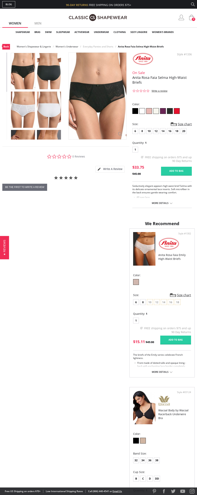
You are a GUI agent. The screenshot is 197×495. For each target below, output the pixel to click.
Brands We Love (129, 438)
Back (6, 46)
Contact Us (75, 456)
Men (38, 23)
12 (156, 131)
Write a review (159, 90)
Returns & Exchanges (82, 450)
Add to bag (176, 171)
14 (162, 131)
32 (105, 305)
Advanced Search (80, 425)
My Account (76, 431)
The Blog (124, 444)
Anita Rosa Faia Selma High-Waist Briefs (141, 46)
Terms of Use (32, 477)
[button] (4, 247)
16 (169, 131)
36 (119, 305)
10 (149, 131)
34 (112, 305)
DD (127, 324)
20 (183, 131)
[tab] (110, 169)
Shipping (73, 444)
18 (176, 131)
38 (126, 305)
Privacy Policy (128, 450)
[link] (158, 469)
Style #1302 (86, 237)
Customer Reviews (131, 431)
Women (15, 23)
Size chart (185, 124)
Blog (9, 4)
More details (160, 203)
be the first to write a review (24, 187)
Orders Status (77, 438)
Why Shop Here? (129, 425)
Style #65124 (183, 237)
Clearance (186, 32)
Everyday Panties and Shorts (98, 46)
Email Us (117, 491)
